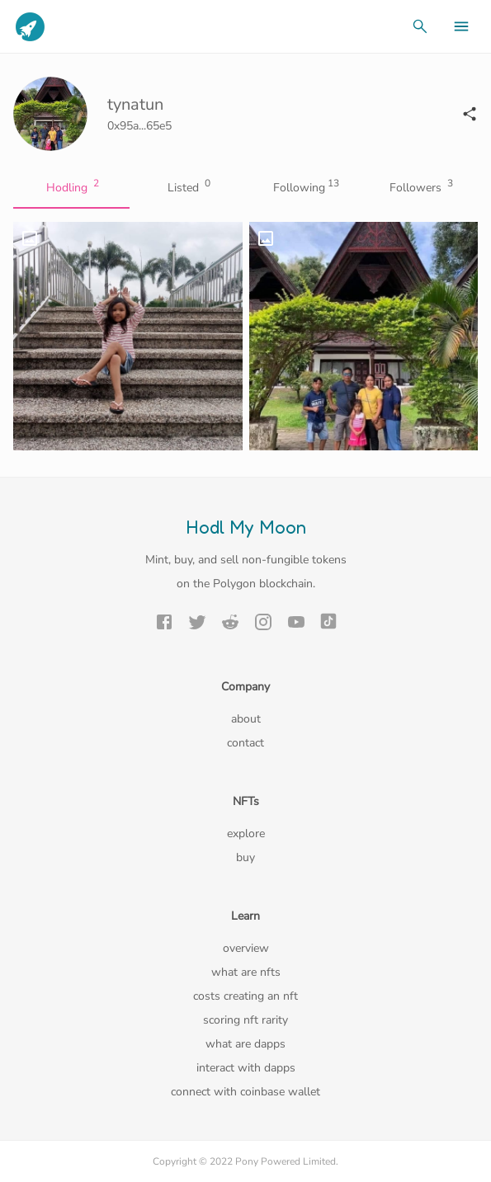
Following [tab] (304, 188)
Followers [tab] (419, 188)
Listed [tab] (188, 188)
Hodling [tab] (71, 188)
